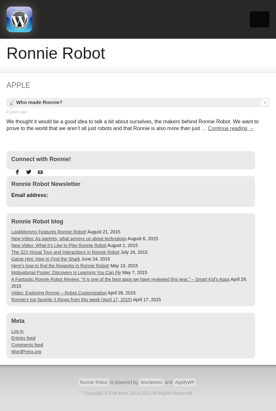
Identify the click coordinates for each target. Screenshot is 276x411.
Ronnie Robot (94, 382)
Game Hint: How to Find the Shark (45, 259)
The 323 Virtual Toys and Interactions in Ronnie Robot (65, 252)
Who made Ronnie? (142, 102)
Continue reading (231, 128)
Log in (17, 331)
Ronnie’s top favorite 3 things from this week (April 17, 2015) (71, 299)
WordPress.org (26, 351)
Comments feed (27, 344)
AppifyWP (185, 382)
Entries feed (23, 338)
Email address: (29, 195)
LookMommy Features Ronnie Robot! (49, 231)
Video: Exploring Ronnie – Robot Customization (59, 292)
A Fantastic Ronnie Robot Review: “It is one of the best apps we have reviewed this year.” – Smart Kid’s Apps (120, 279)
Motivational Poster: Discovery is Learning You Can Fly (66, 272)
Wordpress (151, 382)
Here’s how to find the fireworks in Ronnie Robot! (60, 265)
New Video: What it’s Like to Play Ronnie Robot (58, 245)
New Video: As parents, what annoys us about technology (69, 238)
